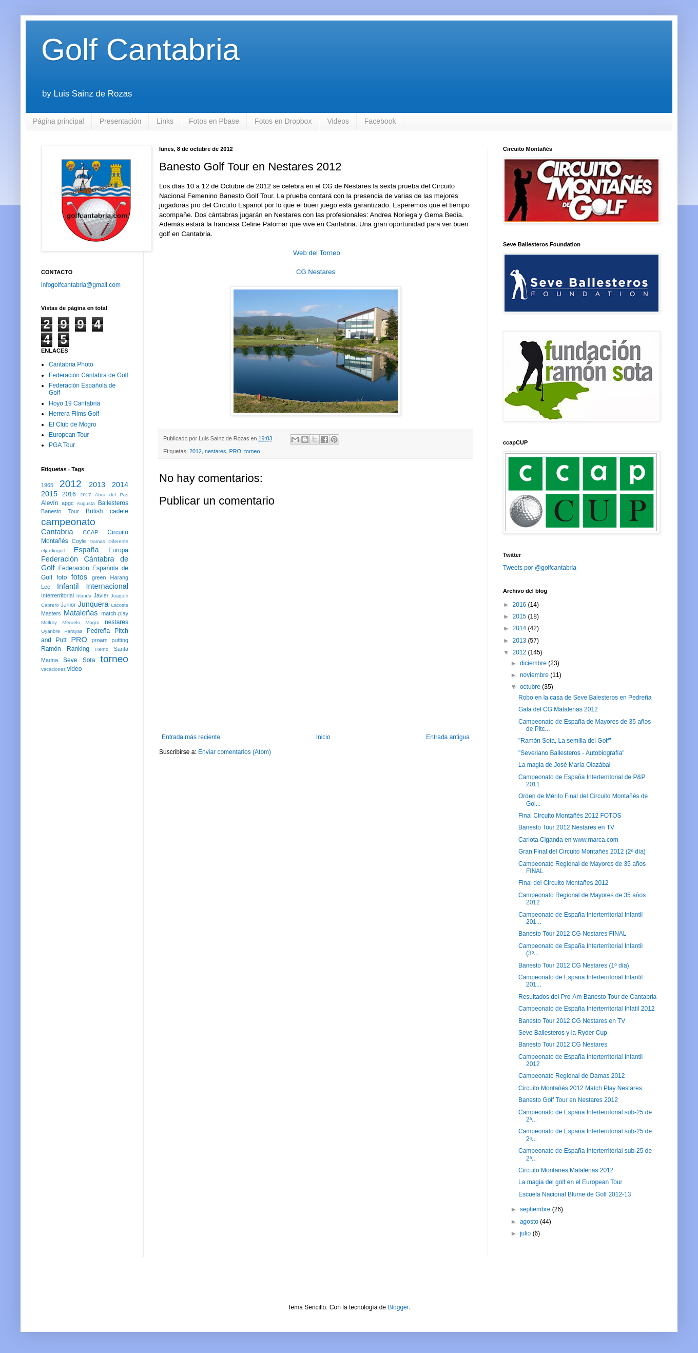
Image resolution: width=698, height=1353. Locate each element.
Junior (68, 605)
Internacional (107, 586)
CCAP (90, 532)
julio (526, 1233)
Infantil (68, 586)
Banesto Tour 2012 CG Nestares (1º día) (573, 965)
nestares (215, 451)
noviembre (535, 675)
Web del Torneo (316, 253)
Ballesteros (113, 503)
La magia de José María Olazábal (564, 764)
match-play (114, 613)
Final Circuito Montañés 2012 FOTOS (570, 815)
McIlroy (49, 622)
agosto (530, 1221)
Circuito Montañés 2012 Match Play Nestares (580, 1088)
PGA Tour (62, 445)
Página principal (58, 121)
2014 (120, 484)
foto (61, 577)
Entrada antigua (448, 737)
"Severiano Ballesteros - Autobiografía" (571, 753)
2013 (97, 484)
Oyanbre (50, 631)
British (94, 511)
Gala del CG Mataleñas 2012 (558, 709)
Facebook (380, 121)
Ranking (78, 648)
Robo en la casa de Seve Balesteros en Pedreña (585, 697)
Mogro (92, 622)
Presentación (121, 121)
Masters (51, 613)
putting (120, 640)
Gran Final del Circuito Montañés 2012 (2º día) (582, 851)
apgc (67, 503)
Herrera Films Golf (74, 413)
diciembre (534, 663)
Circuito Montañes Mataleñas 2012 (565, 1170)
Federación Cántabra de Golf (88, 375)
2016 (69, 494)
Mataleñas (81, 613)
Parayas (73, 631)
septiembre (536, 1209)
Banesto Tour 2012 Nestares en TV (566, 827)
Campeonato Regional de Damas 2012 (571, 1075)
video (74, 668)
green (99, 577)
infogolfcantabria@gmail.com (81, 284)
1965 (47, 485)
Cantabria (57, 532)
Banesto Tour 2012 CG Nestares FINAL (572, 933)
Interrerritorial (57, 595)
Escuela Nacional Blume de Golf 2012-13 (574, 1194)
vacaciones (53, 669)
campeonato (68, 521)
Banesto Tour (60, 511)
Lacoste (119, 605)
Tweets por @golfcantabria (539, 567)
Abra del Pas (111, 494)
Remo (101, 649)
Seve (70, 660)
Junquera (93, 604)
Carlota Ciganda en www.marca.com (568, 839)
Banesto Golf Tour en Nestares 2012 (568, 1100)
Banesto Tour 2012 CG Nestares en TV (571, 1021)
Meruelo (71, 622)
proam (100, 640)
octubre (531, 686)
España (86, 550)
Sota (89, 660)
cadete (119, 511)
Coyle (79, 541)
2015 (49, 494)
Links (165, 121)
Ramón (51, 648)
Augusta (86, 503)
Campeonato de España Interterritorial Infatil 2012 (586, 1008)
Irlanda (83, 595)
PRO (235, 451)
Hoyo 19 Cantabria (74, 403)
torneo (252, 451)
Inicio (323, 737)
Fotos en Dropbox (283, 121)
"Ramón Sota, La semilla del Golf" (564, 740)
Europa (118, 550)
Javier (100, 595)
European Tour (69, 434)
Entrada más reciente (191, 737)
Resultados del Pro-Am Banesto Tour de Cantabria (587, 996)
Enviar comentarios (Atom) (234, 752)
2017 (85, 494)
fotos (79, 577)
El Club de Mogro (72, 424)
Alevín (49, 503)
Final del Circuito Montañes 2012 (563, 882)
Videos (338, 121)
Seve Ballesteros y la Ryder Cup (562, 1032)
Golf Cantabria (140, 49)
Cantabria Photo (71, 364)
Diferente (118, 541)
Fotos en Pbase (214, 121)
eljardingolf (53, 550)
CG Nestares (315, 272)
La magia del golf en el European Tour (570, 1182)
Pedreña (98, 630)
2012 (195, 451)
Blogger (398, 1307)
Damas (97, 541)
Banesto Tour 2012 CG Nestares (562, 1044)
